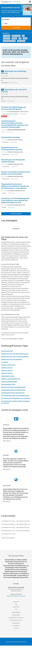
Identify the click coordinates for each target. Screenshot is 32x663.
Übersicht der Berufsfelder (8, 538)
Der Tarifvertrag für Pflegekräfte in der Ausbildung (15, 398)
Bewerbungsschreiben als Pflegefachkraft (13, 387)
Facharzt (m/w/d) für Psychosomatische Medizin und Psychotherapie (15, 173)
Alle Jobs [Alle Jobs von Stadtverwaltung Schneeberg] (3, 140)
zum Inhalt (16, 628)
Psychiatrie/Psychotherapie (9, 41)
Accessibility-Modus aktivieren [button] (16, 618)
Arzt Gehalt (4, 362)
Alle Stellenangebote (16, 214)
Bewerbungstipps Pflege (8, 384)
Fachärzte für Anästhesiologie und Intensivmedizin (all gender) (13, 108)
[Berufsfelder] (16, 19)
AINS (23, 36)
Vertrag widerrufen (16, 612)
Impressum (16, 602)
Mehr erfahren (6, 441)
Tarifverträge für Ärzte (7, 376)
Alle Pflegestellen (21, 41)
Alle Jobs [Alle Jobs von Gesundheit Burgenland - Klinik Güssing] (3, 112)
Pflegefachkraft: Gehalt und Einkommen (12, 393)
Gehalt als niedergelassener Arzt (10, 379)
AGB (16, 609)
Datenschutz (16, 607)
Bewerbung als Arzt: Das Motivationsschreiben (14, 354)
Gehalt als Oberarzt (6, 370)
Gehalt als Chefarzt (6, 373)
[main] (16, 277)
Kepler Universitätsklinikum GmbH (16, 129)
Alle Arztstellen (6, 36)
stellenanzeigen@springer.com (17, 596)
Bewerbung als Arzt (7, 351)
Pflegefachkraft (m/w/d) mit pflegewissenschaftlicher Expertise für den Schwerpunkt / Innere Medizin (15, 186)
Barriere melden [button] (16, 615)
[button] (16, 28)
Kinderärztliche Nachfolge (10, 137)
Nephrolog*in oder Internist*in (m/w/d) (14, 90)
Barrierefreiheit (16, 623)
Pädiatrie (25, 38)
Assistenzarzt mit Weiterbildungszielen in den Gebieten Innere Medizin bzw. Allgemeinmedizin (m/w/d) (15, 200)
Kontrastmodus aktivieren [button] (16, 620)
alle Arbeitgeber (16, 229)
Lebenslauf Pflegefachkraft (9, 381)
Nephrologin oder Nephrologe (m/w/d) (13, 72)
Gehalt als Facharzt (6, 367)
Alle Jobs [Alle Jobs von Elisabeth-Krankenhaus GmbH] (3, 152)
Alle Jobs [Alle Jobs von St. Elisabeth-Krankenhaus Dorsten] (3, 191)
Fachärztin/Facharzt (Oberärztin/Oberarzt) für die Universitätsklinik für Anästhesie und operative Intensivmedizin (14, 124)
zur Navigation (16, 626)
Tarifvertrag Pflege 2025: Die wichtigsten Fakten (15, 395)
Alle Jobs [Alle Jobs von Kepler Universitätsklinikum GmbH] (3, 130)
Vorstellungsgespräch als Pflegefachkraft (13, 390)
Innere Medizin (6, 38)
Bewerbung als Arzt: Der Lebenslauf (11, 359)
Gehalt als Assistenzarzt (8, 365)
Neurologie (14, 38)
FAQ (16, 604)
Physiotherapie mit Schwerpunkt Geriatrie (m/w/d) (13, 161)
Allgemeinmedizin (16, 36)
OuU (20, 38)
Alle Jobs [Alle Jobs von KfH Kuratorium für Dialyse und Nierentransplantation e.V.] (3, 76)
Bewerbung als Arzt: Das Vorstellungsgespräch (14, 356)
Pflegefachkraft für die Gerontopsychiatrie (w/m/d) (11, 148)
